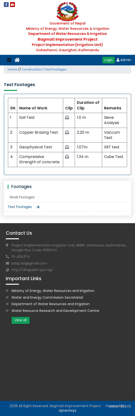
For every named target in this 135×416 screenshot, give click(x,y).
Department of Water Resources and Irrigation (51, 304)
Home (12, 69)
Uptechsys (67, 410)
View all (20, 320)
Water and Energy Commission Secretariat (47, 297)
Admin (124, 59)
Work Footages (22, 197)
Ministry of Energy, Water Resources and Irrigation (53, 290)
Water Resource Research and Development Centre (55, 310)
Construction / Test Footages (44, 69)
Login (108, 60)
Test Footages (20, 206)
